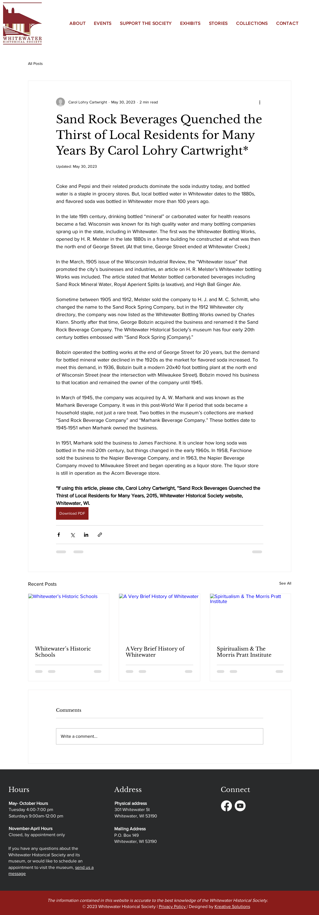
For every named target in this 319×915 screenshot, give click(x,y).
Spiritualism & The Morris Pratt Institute (244, 652)
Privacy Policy (173, 906)
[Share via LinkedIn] (86, 534)
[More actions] (260, 102)
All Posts (35, 63)
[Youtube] (240, 805)
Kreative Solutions (232, 906)
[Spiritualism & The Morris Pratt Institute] (250, 616)
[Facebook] (226, 805)
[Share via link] (100, 534)
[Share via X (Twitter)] (72, 534)
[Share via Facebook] (58, 534)
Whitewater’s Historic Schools (63, 652)
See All (285, 583)
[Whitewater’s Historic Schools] (68, 616)
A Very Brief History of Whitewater (155, 652)
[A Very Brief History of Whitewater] (159, 616)
